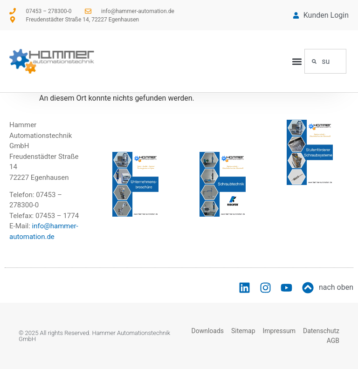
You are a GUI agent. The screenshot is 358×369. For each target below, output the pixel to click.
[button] (296, 61)
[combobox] (325, 61)
